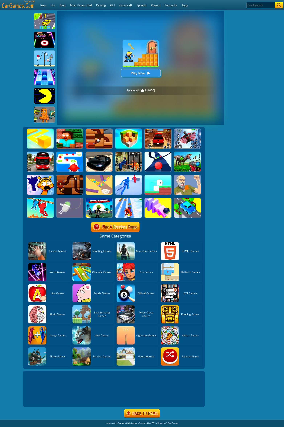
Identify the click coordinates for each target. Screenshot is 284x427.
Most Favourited (81, 5)
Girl (112, 5)
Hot (53, 5)
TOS (154, 423)
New (43, 5)
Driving (101, 5)
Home (108, 423)
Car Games (173, 423)
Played (155, 5)
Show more (36, 400)
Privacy (161, 423)
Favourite (171, 5)
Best (63, 5)
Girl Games (131, 423)
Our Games (118, 423)
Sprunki (142, 5)
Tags (185, 5)
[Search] (260, 5)
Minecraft (125, 5)
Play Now (141, 73)
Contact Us (144, 423)
